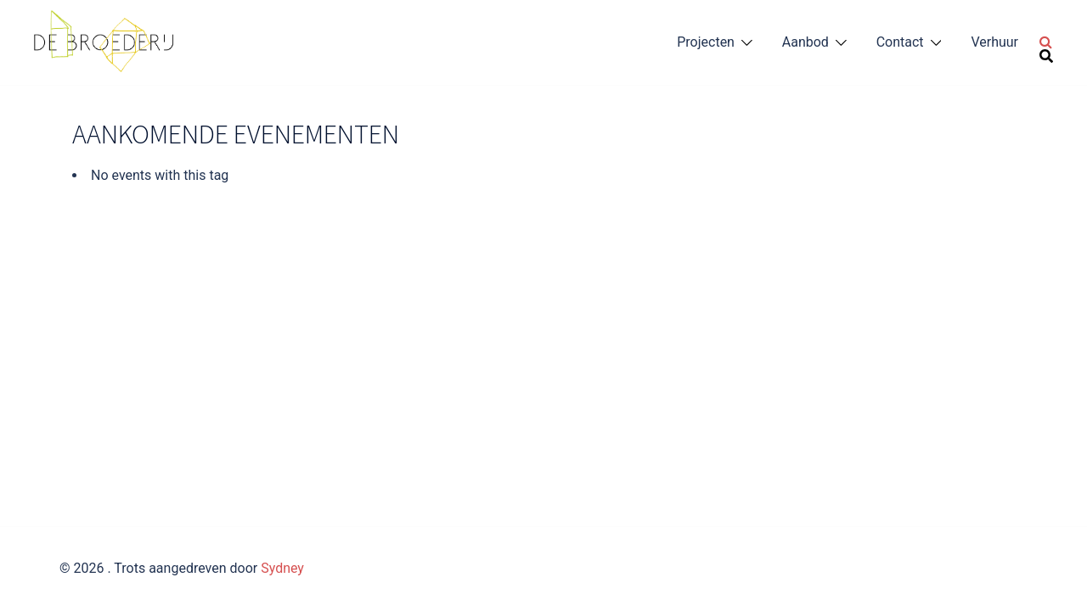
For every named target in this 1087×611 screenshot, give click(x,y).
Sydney (282, 568)
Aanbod (805, 42)
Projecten (706, 42)
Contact (900, 42)
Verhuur (994, 42)
